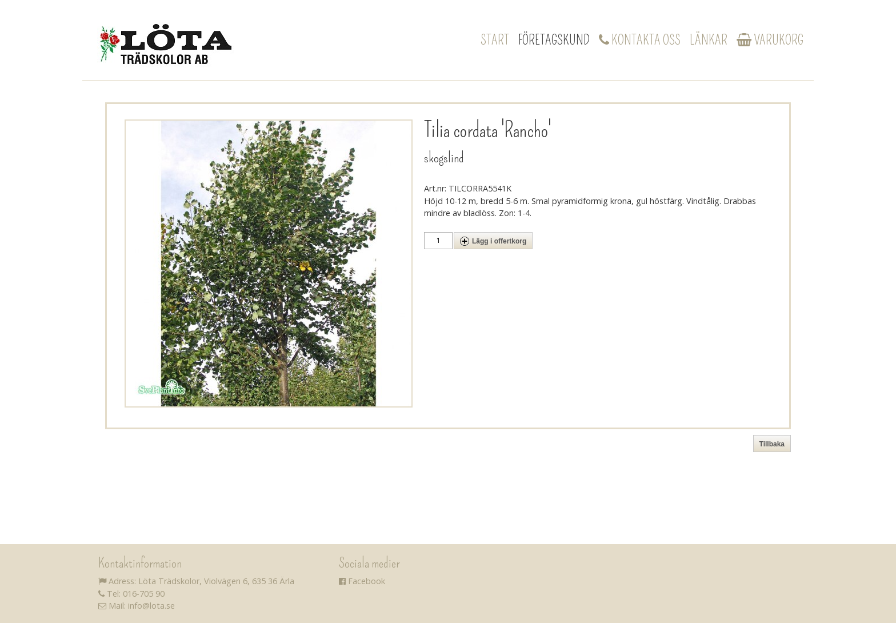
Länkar (708, 40)
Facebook (362, 581)
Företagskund (554, 40)
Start (495, 40)
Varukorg (770, 40)
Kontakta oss (640, 40)
